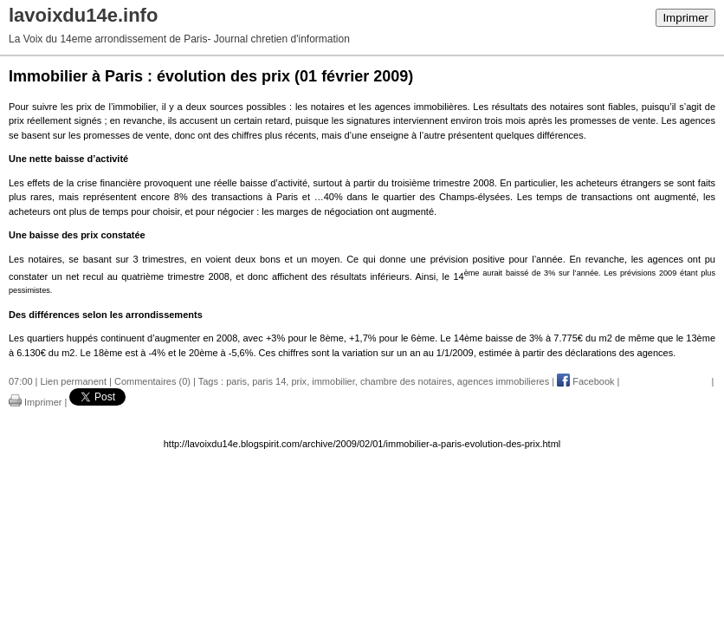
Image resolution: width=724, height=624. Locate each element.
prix (299, 381)
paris (236, 381)
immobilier (333, 381)
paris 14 (269, 381)
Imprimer (685, 17)
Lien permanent (74, 381)
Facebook (585, 381)
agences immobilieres (503, 381)
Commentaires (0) (152, 381)
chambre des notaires (406, 381)
